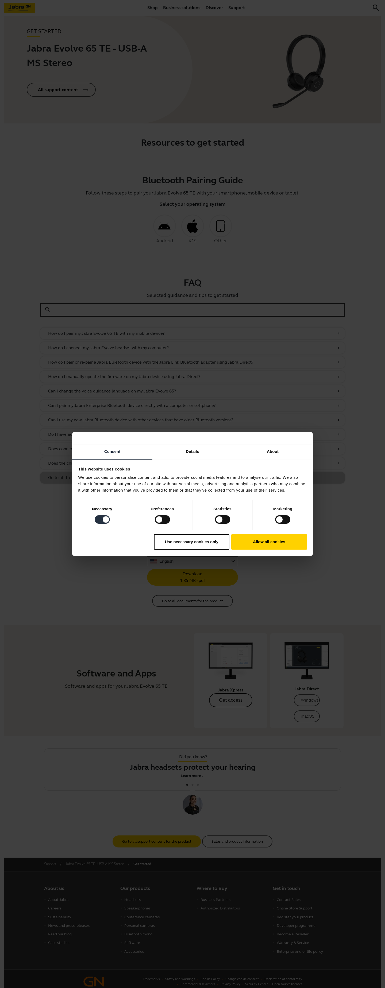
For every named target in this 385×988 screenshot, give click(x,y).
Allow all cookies (269, 541)
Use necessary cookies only (191, 541)
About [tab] (273, 451)
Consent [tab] (112, 451)
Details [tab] (192, 451)
